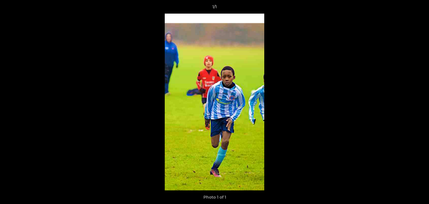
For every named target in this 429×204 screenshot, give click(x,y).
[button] (418, 8)
